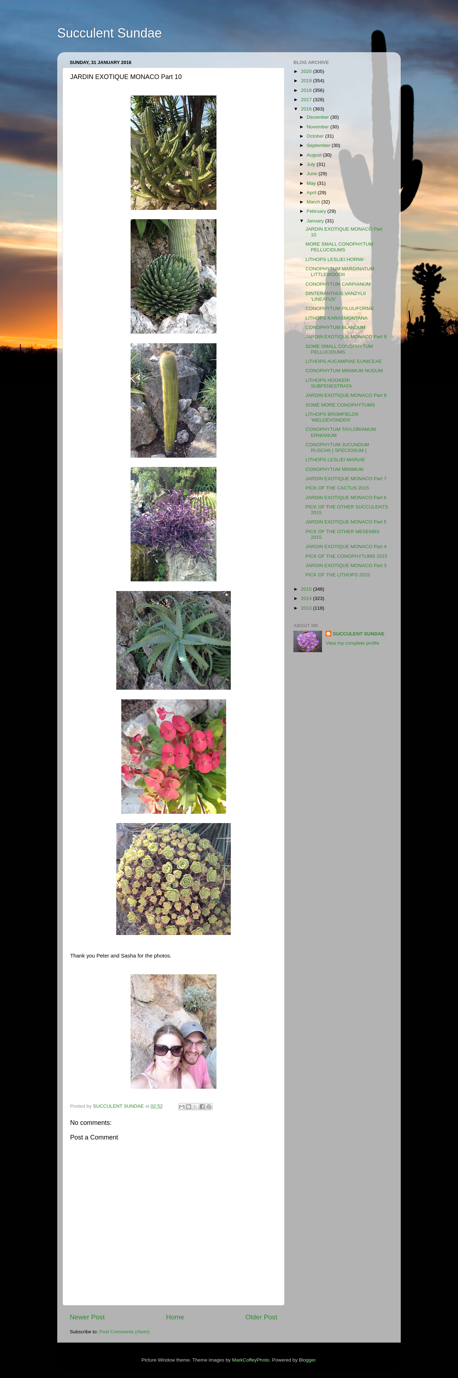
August (315, 155)
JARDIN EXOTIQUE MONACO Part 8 (346, 395)
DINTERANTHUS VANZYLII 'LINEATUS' (336, 296)
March (314, 202)
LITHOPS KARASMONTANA (337, 318)
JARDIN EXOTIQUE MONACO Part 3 (346, 565)
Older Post (261, 1317)
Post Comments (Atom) (124, 1331)
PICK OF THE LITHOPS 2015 (338, 574)
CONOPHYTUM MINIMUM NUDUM (344, 370)
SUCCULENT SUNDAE (358, 633)
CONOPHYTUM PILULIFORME (340, 308)
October (316, 136)
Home (175, 1317)
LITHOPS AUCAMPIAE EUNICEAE (344, 361)
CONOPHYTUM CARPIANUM (338, 284)
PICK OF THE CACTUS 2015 (337, 488)
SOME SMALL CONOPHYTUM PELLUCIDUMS (339, 349)
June (312, 173)
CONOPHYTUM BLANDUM (335, 327)
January (316, 220)
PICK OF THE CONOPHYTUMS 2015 (347, 556)
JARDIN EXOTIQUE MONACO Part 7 (346, 478)
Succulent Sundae (109, 33)
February (317, 211)
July (312, 164)
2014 (307, 598)
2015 (307, 589)
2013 (307, 608)
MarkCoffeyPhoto (250, 1360)
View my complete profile (352, 643)
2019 (307, 80)
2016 (307, 109)
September (319, 145)
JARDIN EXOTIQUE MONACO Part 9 (346, 336)
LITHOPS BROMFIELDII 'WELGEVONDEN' (332, 417)
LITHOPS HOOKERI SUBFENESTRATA (329, 383)
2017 (307, 99)
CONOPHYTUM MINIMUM (335, 469)
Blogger (307, 1360)
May (312, 183)
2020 (307, 71)
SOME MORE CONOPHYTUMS (340, 405)
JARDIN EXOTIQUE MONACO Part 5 (346, 522)
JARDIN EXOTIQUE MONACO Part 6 (346, 497)
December (318, 117)
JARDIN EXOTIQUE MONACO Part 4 (346, 546)
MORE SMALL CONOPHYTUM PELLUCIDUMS (339, 246)
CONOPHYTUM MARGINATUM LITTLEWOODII (340, 271)
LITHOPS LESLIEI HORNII (335, 259)
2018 (307, 90)
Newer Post (87, 1317)
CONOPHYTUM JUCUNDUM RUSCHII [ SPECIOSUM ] (337, 447)
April (312, 192)
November (318, 126)
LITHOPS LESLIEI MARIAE (335, 459)
